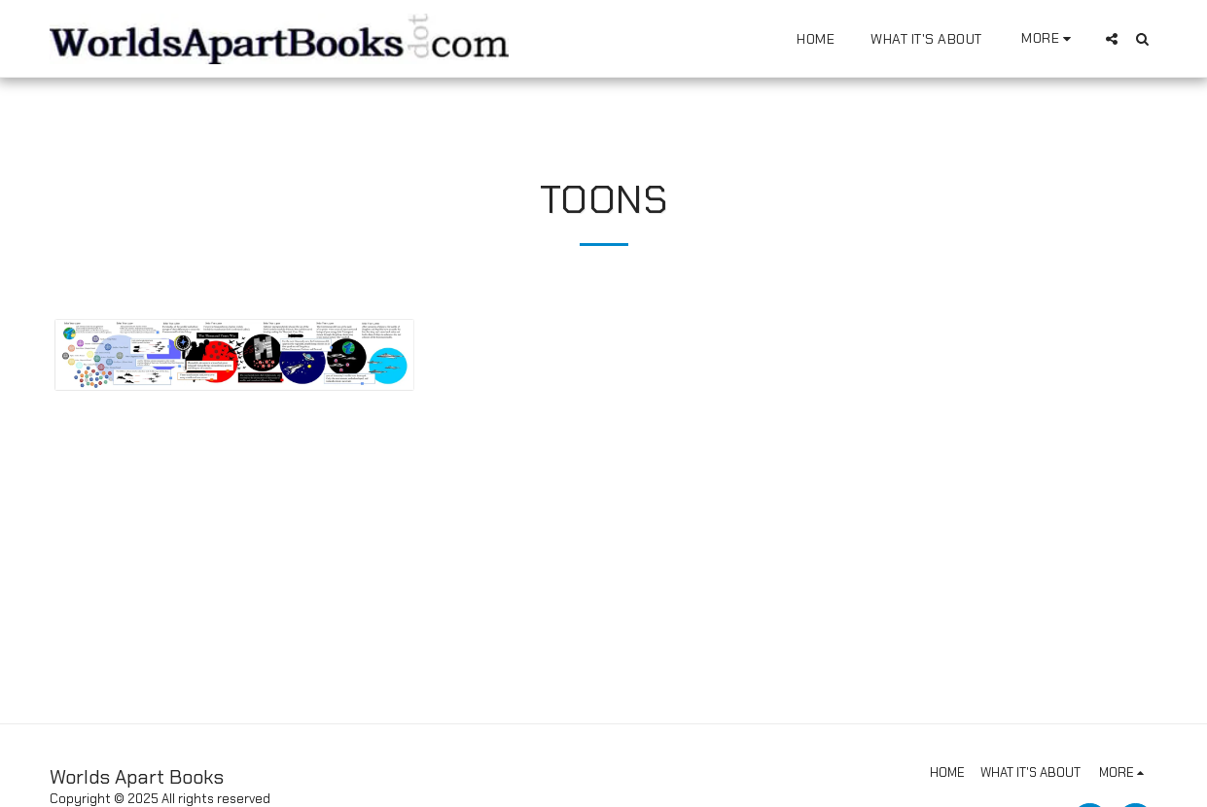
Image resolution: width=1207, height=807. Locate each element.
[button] (1111, 38)
